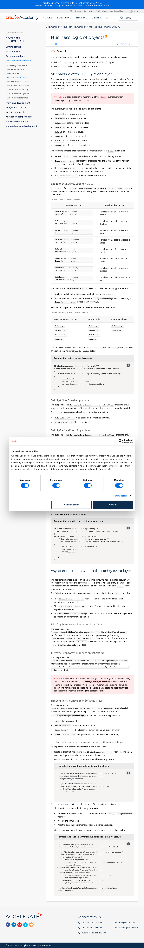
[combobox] (55, 44)
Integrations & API (15, 107)
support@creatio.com (128, 927)
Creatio (78, 11)
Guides (47, 17)
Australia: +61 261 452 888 (94, 932)
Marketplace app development (21, 126)
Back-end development (99, 26)
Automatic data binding (17, 89)
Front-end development (18, 103)
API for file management (18, 93)
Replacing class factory (17, 65)
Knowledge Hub (116, 11)
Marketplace (101, 11)
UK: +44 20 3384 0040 (92, 927)
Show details (121, 496)
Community (88, 11)
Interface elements (16, 112)
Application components (18, 117)
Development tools (16, 56)
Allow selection (71, 505)
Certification (101, 17)
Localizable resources (17, 85)
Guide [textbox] (54, 44)
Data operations (15, 69)
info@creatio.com (127, 922)
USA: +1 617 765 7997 (92, 922)
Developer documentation (74, 26)
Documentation (53, 26)
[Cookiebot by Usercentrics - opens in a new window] (120, 441)
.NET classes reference (17, 97)
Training (81, 17)
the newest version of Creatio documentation (84, 5)
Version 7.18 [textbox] (124, 44)
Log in (136, 11)
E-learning (63, 17)
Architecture (12, 51)
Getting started (14, 47)
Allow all (112, 505)
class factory (65, 804)
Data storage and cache (18, 81)
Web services (13, 73)
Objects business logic (17, 77)
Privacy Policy (46, 945)
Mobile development (16, 121)
